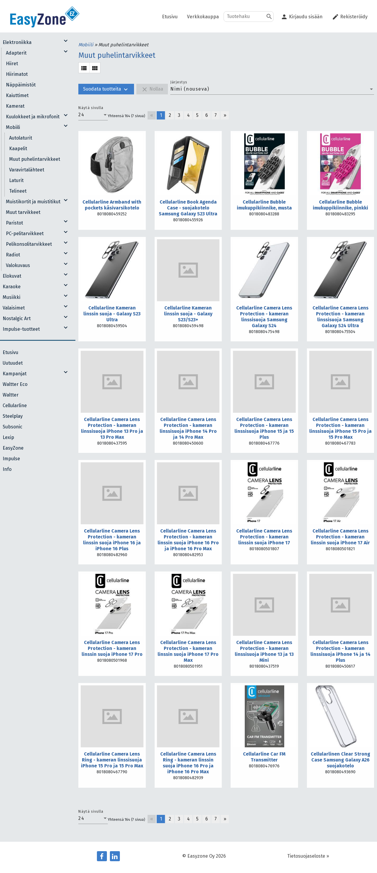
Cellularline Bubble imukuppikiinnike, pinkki (340, 205)
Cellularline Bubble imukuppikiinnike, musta (264, 205)
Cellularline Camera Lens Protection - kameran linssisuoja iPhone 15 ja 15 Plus (264, 428)
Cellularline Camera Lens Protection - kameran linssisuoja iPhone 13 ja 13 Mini (264, 651)
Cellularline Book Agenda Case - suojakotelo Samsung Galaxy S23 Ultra (188, 208)
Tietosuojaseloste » (308, 856)
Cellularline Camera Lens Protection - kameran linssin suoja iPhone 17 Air (340, 537)
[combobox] (272, 89)
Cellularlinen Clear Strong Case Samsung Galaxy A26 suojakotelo (340, 760)
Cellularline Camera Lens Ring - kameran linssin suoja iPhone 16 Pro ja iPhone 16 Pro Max (188, 762)
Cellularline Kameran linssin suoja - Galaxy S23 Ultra (111, 313)
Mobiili (86, 45)
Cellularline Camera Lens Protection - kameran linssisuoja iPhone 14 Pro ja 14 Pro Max (188, 428)
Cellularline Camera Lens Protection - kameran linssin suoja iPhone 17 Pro (112, 648)
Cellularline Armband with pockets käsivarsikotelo (111, 205)
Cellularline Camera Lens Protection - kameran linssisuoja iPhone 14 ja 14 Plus (340, 651)
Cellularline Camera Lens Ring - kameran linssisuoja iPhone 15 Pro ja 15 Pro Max (112, 760)
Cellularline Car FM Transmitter (264, 757)
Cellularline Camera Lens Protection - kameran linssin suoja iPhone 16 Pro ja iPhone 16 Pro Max (188, 539)
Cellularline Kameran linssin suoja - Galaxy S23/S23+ (188, 313)
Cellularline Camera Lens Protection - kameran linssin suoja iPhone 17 (264, 537)
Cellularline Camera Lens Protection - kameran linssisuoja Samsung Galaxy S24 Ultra (340, 316)
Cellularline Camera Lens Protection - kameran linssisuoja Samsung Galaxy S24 (264, 316)
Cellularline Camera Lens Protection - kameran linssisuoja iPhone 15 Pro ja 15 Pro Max (340, 428)
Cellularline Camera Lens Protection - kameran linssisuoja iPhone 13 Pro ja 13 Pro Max (112, 428)
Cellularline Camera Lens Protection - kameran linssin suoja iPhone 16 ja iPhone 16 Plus (112, 539)
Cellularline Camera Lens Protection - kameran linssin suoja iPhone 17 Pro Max (188, 651)
